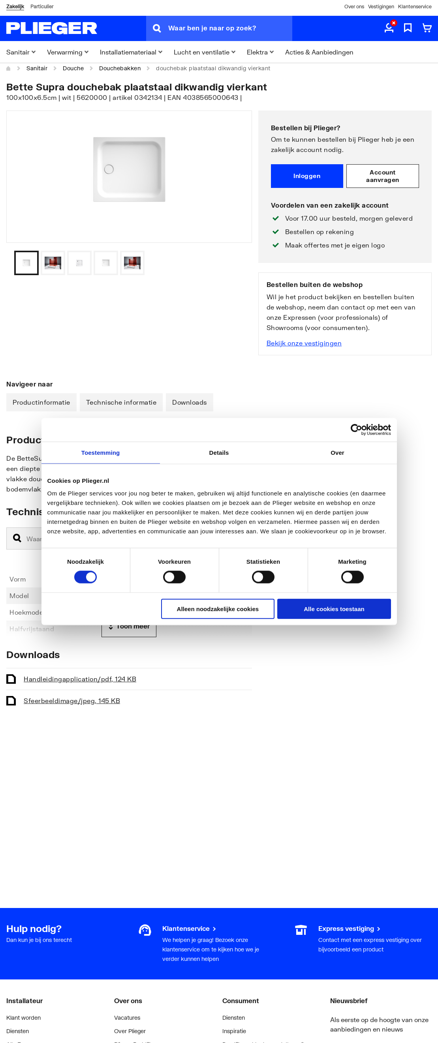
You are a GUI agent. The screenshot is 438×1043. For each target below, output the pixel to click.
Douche (73, 68)
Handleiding (80, 679)
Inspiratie (234, 1031)
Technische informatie (121, 402)
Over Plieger (130, 1031)
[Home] (8, 68)
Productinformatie (41, 402)
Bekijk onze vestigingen (304, 343)
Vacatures (127, 1017)
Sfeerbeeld (72, 700)
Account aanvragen (382, 176)
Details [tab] (219, 452)
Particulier (41, 6)
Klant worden (23, 1017)
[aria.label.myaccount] (389, 28)
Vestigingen (381, 6)
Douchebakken (120, 68)
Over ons (354, 6)
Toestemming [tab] (100, 452)
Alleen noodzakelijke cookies (218, 608)
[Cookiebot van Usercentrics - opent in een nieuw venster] (356, 430)
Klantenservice (415, 6)
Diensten (17, 1031)
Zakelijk (15, 6)
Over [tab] (337, 452)
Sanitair (36, 68)
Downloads (189, 402)
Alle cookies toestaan (334, 608)
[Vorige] (236, 263)
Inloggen (306, 175)
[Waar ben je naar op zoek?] (230, 28)
